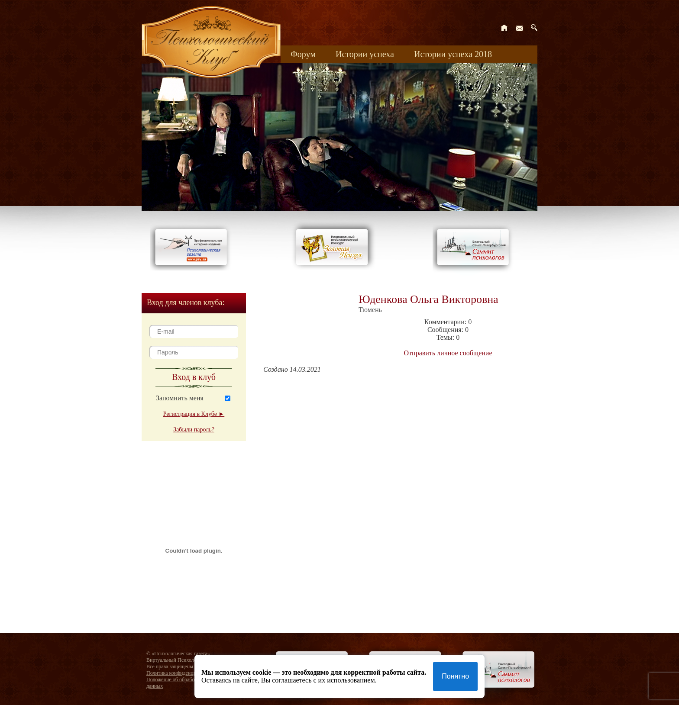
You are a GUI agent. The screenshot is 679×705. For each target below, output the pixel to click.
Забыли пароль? (193, 429)
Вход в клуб (194, 377)
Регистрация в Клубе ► (193, 414)
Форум (303, 54)
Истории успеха (365, 54)
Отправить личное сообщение (448, 353)
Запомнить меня (180, 398)
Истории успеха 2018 (453, 54)
